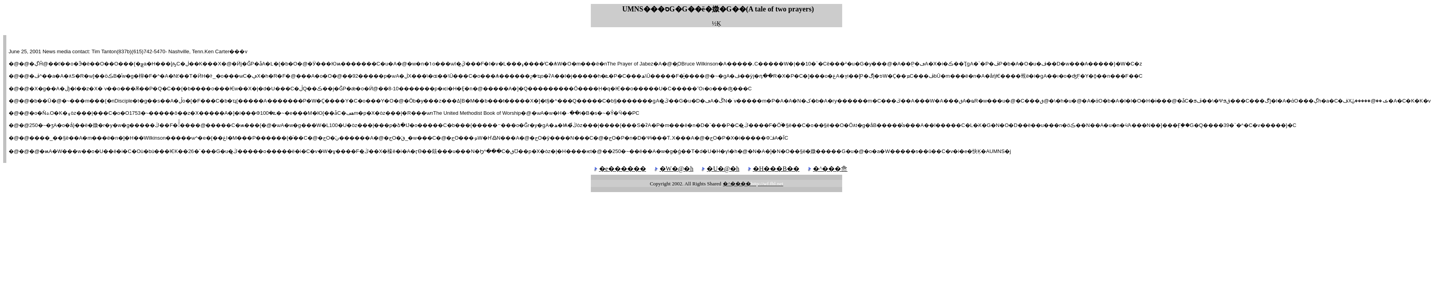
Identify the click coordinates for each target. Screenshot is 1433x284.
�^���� (753, 184)
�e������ (622, 168)
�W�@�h (677, 168)
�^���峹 (830, 168)
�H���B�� (776, 168)
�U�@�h (723, 168)
